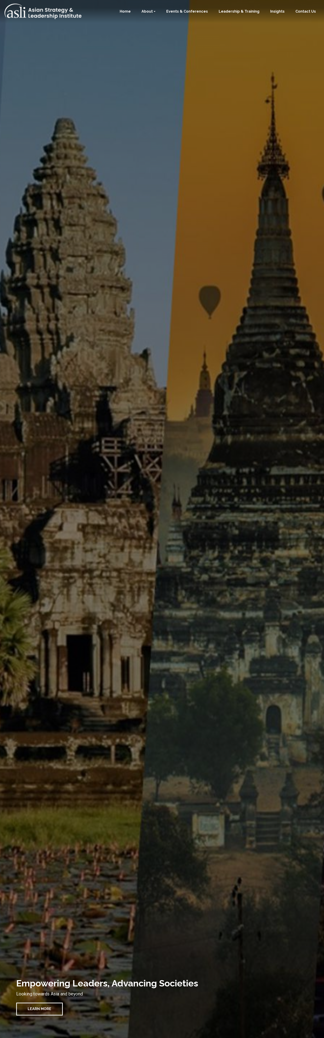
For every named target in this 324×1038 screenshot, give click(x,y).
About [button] (147, 11)
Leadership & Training (239, 11)
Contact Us (305, 11)
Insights (277, 11)
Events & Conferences (187, 11)
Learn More (39, 1009)
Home (125, 11)
